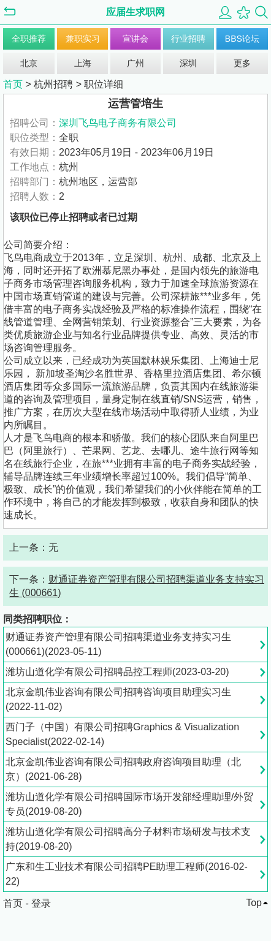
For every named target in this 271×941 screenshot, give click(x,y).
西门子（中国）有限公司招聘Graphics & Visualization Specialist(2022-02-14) (122, 734)
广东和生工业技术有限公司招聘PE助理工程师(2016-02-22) (127, 873)
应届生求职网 (135, 12)
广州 (135, 63)
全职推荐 (29, 38)
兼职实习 (83, 38)
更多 (242, 63)
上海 (82, 63)
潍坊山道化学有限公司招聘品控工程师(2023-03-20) (117, 672)
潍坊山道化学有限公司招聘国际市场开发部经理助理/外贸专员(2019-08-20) (129, 804)
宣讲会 (135, 38)
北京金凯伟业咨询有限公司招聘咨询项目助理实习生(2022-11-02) (118, 699)
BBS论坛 (242, 38)
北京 (28, 63)
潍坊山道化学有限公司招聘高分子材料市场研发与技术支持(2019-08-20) (128, 839)
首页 (13, 84)
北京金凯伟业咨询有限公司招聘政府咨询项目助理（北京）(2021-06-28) (123, 769)
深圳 (188, 63)
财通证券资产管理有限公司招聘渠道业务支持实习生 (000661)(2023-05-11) (118, 644)
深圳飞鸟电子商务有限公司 (118, 123)
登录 (41, 903)
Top (254, 903)
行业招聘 (188, 38)
